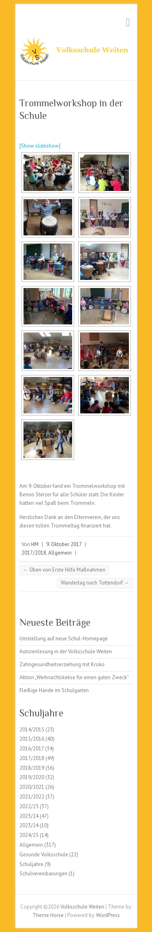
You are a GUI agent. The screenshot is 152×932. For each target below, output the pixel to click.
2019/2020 (31, 777)
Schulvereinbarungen (43, 873)
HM (35, 544)
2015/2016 (31, 738)
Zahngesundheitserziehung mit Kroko (62, 664)
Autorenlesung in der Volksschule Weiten (65, 651)
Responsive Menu (128, 22)
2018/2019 (31, 768)
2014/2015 (31, 729)
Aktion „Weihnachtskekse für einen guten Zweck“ (74, 677)
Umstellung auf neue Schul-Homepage (63, 638)
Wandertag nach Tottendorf (95, 582)
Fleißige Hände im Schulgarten (54, 690)
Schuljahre (31, 864)
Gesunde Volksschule (43, 854)
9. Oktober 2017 (64, 544)
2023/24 (29, 816)
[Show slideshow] (39, 145)
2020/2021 (31, 787)
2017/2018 (33, 552)
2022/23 (29, 806)
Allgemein (60, 552)
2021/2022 (31, 796)
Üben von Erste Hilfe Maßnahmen (64, 569)
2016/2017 (31, 748)
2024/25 (29, 835)
